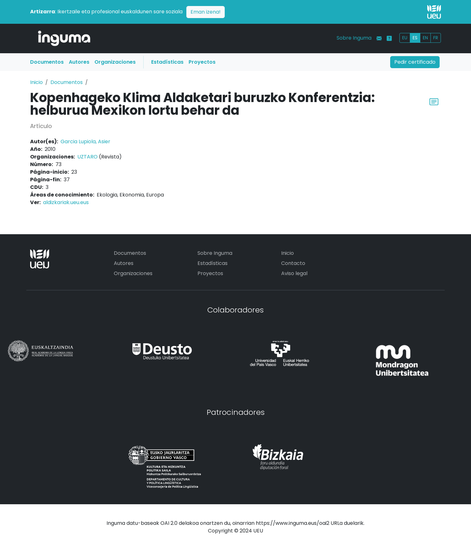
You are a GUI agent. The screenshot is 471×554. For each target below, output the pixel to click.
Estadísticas (167, 62)
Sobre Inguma (354, 38)
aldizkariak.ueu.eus (66, 202)
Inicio (36, 82)
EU (404, 38)
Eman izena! (205, 12)
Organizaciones (115, 62)
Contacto (293, 263)
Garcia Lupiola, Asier (85, 141)
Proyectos (202, 62)
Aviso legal (294, 273)
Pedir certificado (415, 62)
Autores (79, 62)
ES (415, 38)
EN (425, 38)
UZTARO (87, 156)
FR (435, 38)
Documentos (47, 62)
